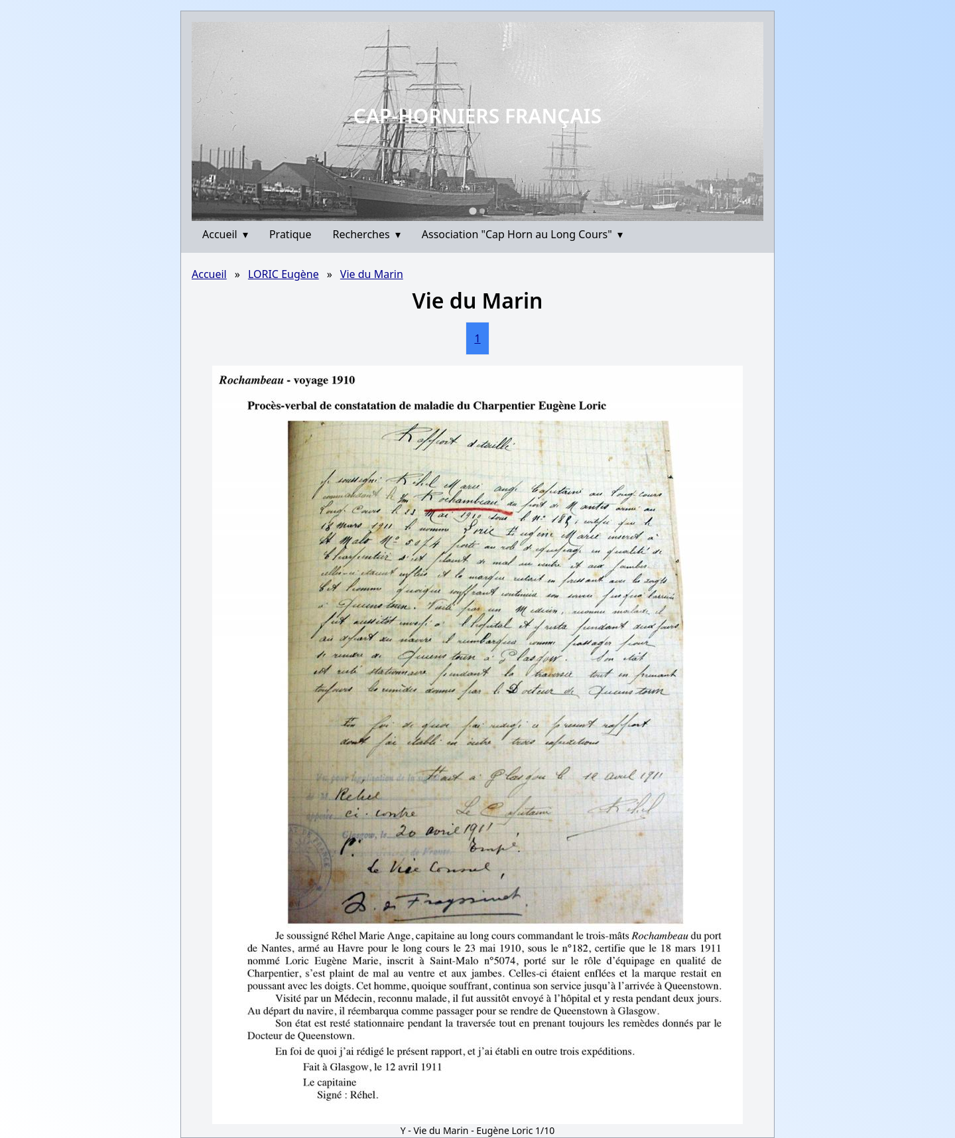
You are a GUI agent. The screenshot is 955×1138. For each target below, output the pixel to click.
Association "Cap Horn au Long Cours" (522, 234)
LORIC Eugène (283, 274)
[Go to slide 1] (472, 210)
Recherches (367, 234)
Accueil (225, 234)
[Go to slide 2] (482, 211)
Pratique (290, 234)
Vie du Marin (371, 274)
